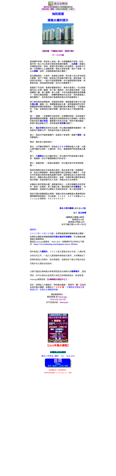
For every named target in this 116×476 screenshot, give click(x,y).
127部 (82, 208)
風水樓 (35, 104)
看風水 (78, 187)
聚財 (79, 135)
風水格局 (44, 121)
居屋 (75, 64)
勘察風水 (75, 271)
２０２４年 (63, 147)
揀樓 (36, 71)
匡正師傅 (82, 213)
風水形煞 (40, 128)
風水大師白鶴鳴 (66, 208)
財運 (64, 123)
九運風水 (40, 156)
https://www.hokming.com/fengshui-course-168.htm (56, 244)
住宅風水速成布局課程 (61, 237)
